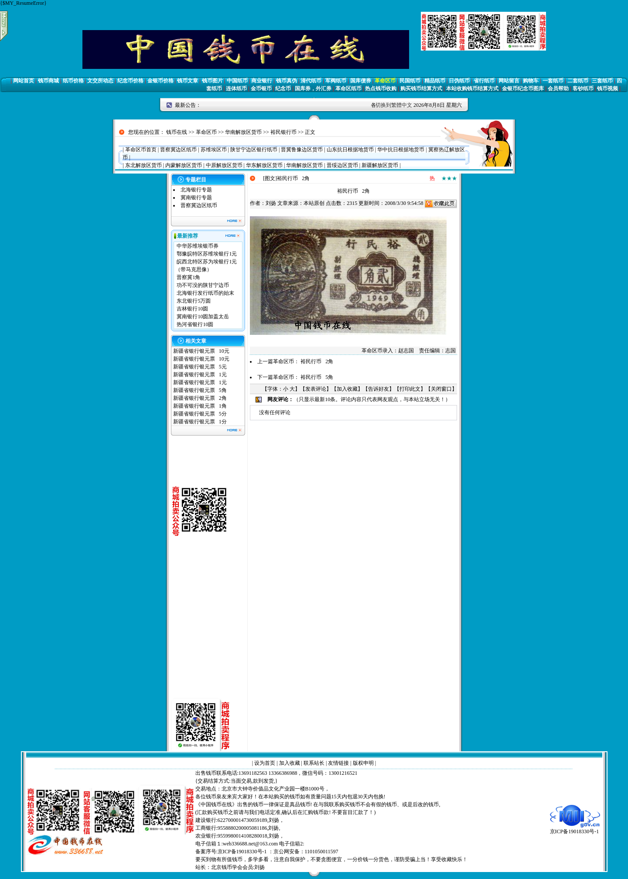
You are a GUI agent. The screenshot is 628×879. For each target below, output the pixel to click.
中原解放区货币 (224, 165)
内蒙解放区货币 (183, 165)
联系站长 (314, 763)
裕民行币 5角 (316, 377)
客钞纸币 (583, 88)
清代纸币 (310, 81)
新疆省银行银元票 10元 (201, 351)
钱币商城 (48, 81)
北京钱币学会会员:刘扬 (238, 867)
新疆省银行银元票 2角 (200, 398)
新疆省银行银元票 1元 (200, 374)
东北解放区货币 (143, 165)
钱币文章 (187, 81)
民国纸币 (409, 81)
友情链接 (338, 763)
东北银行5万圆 (194, 301)
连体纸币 (236, 88)
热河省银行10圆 (195, 324)
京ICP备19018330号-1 (575, 829)
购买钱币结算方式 (421, 88)
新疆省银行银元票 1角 (200, 406)
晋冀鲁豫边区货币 (302, 149)
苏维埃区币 (213, 149)
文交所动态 (100, 81)
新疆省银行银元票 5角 (200, 390)
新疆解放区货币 (379, 165)
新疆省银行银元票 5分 (200, 414)
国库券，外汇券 (313, 88)
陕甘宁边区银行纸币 (254, 149)
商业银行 (261, 81)
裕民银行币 (283, 132)
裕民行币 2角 (316, 361)
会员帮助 (558, 88)
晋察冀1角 (188, 277)
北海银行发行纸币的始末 (205, 293)
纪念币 (283, 88)
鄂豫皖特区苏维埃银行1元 (207, 254)
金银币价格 (160, 81)
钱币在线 (176, 132)
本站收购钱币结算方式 (472, 88)
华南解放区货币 (243, 132)
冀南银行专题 (196, 197)
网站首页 (23, 81)
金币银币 (261, 88)
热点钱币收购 (380, 88)
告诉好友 (378, 389)
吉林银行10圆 (192, 309)
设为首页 (264, 763)
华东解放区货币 (264, 165)
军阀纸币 (335, 81)
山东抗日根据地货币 (350, 149)
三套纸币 (602, 81)
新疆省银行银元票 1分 (200, 422)
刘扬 (271, 203)
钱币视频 (607, 88)
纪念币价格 (130, 81)
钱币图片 (212, 81)
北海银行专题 (196, 190)
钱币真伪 (286, 81)
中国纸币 (237, 81)
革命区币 (385, 81)
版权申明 (363, 763)
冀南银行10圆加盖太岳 (203, 316)
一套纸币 (553, 81)
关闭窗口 (441, 389)
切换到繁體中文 (393, 105)
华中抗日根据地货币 (401, 149)
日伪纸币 (459, 81)
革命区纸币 (348, 88)
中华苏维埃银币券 (197, 246)
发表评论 (315, 389)
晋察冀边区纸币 (178, 149)
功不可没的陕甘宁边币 (203, 285)
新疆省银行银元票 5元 (200, 367)
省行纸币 (484, 81)
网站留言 (508, 81)
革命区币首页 (141, 149)
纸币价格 (73, 81)
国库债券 (360, 81)
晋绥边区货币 (342, 165)
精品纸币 (434, 81)
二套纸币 (577, 81)
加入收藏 (347, 389)
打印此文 (409, 389)
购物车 (531, 81)
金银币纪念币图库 (523, 88)
